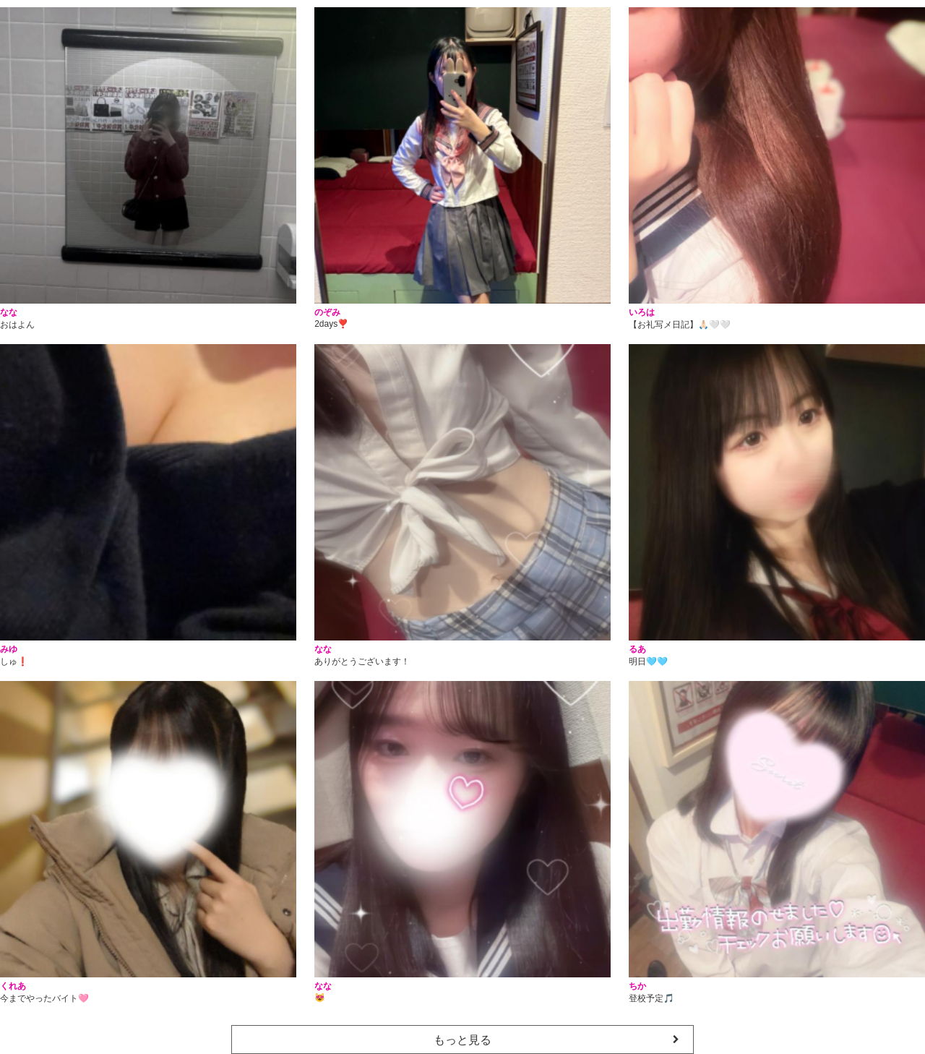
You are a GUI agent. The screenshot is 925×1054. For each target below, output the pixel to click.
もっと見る (462, 1040)
